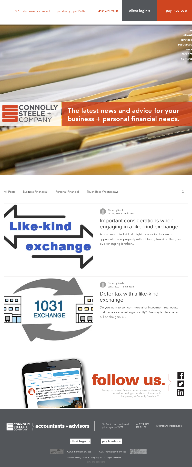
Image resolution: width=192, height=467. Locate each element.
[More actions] (180, 211)
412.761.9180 (142, 424)
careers (186, 54)
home (188, 30)
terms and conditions (96, 462)
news (188, 49)
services (186, 40)
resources (185, 44)
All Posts (9, 191)
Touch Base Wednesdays (102, 191)
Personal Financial (67, 191)
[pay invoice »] (111, 441)
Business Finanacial (35, 191)
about (187, 35)
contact (186, 58)
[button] (139, 10)
